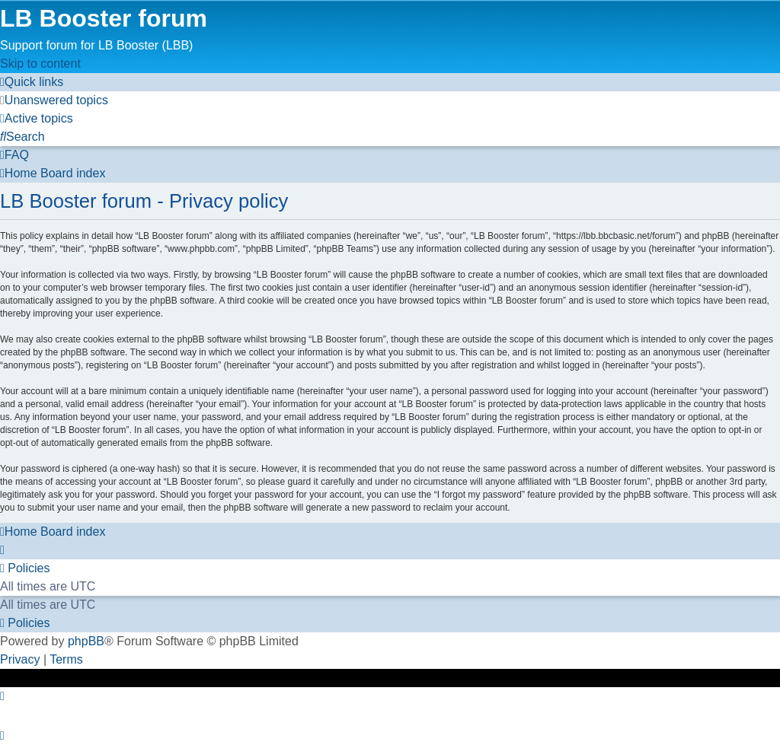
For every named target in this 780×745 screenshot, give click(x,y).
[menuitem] (54, 100)
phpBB (86, 641)
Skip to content (40, 63)
